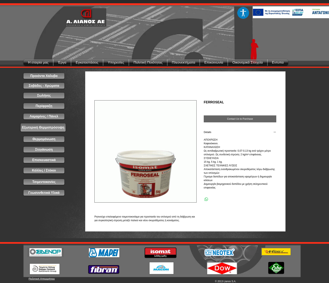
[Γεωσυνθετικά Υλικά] (44, 193)
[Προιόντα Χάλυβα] (44, 76)
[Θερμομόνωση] (44, 139)
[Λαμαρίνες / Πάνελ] (44, 116)
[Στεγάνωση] (44, 149)
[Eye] (243, 12)
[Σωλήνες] (44, 95)
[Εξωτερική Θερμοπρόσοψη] (43, 127)
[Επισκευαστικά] (44, 160)
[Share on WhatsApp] (206, 199)
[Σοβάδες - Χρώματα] (44, 86)
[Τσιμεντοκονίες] (44, 182)
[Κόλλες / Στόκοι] (44, 170)
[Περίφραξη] (44, 106)
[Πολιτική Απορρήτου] (41, 279)
